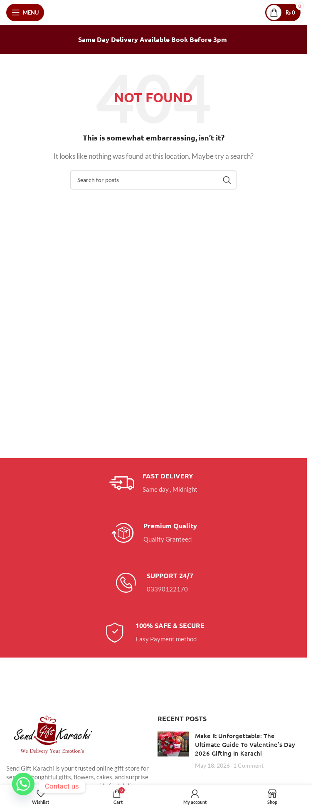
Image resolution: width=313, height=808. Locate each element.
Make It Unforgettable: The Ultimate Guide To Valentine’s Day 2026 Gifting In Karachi (245, 744)
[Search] (153, 180)
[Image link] (52, 734)
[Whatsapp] (23, 786)
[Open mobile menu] (25, 12)
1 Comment (248, 765)
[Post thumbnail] (173, 751)
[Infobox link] (153, 483)
